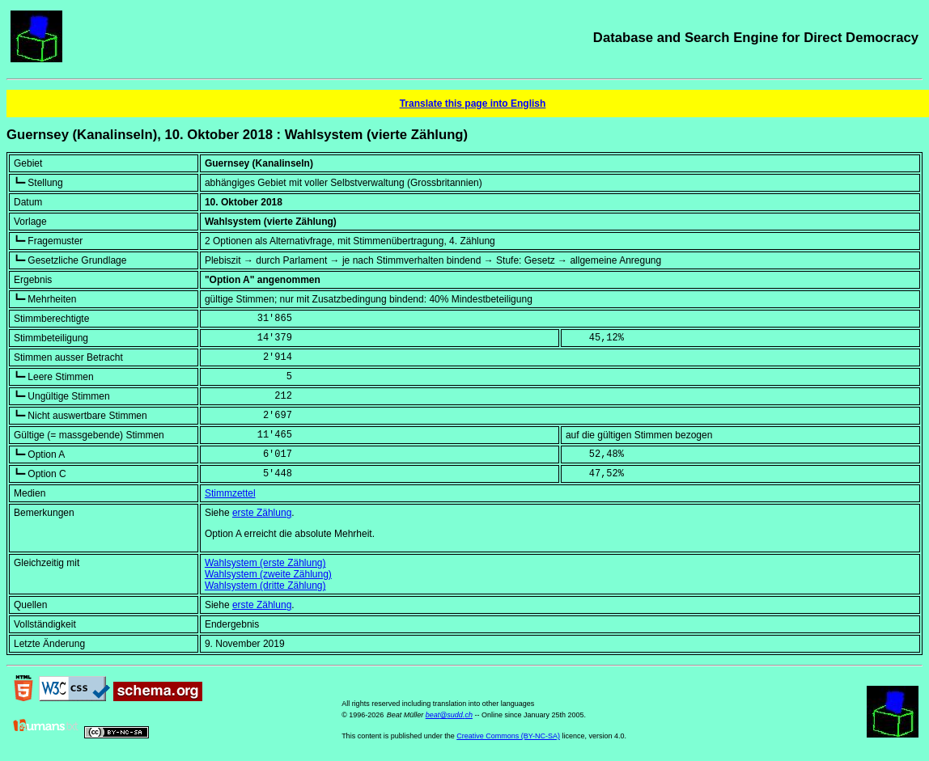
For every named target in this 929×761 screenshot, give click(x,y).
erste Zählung (261, 512)
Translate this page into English (473, 103)
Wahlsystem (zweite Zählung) (268, 574)
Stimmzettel (230, 493)
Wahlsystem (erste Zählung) (265, 563)
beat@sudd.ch (449, 715)
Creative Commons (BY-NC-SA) (508, 736)
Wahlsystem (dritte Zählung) (265, 585)
